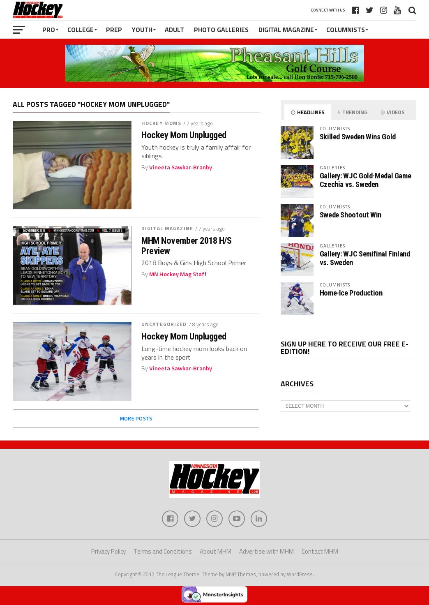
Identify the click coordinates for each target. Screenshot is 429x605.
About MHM (215, 551)
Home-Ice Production (351, 293)
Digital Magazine (286, 30)
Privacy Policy (108, 551)
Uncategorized (164, 324)
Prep (114, 30)
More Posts (136, 418)
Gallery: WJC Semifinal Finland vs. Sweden (365, 257)
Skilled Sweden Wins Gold (358, 136)
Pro (48, 30)
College (80, 30)
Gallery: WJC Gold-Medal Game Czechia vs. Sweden (365, 179)
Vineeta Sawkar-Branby (180, 167)
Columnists (345, 30)
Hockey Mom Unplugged (183, 135)
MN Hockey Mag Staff (178, 274)
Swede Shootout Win (350, 214)
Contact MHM (320, 551)
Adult (174, 30)
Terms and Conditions (163, 551)
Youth (142, 30)
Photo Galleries (221, 30)
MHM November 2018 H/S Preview (186, 246)
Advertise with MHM (266, 551)
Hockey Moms (161, 123)
